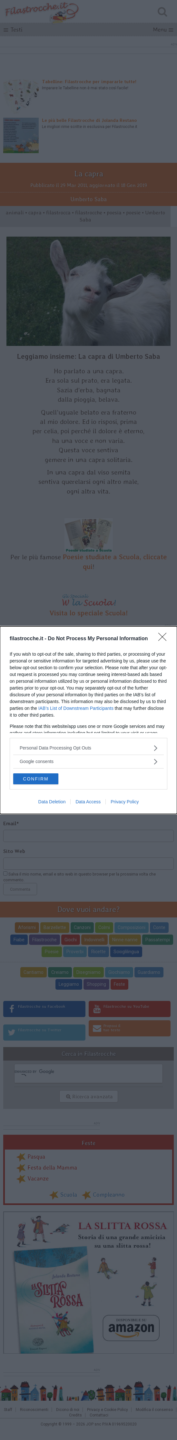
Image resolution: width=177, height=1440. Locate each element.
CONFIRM (35, 778)
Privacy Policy (125, 801)
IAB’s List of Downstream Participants (75, 708)
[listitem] (88, 748)
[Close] (164, 639)
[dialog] (88, 720)
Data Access (88, 801)
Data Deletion (52, 801)
